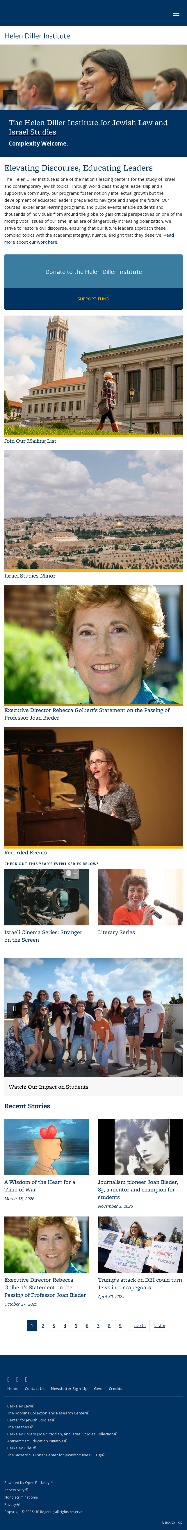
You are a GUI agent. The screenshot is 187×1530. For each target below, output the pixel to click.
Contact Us (34, 1388)
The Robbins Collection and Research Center (48, 1413)
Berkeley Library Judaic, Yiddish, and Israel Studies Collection (62, 1434)
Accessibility (16, 1490)
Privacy (11, 1504)
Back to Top (172, 1522)
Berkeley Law (20, 1406)
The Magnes (20, 1427)
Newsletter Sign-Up (69, 1388)
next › (142, 1326)
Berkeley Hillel (21, 1448)
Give (98, 1388)
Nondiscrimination (21, 1497)
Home (12, 1388)
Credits (115, 1388)
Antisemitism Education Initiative (37, 1441)
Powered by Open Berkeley (28, 1482)
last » (161, 1326)
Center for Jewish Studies (31, 1420)
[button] (93, 101)
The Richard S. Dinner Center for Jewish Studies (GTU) (55, 1455)
